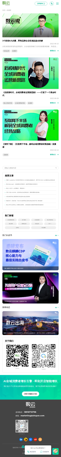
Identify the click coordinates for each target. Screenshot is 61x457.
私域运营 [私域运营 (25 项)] (37, 223)
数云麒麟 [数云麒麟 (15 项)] (44, 227)
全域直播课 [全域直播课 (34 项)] (37, 219)
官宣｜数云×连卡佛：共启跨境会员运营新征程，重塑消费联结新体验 (22, 192)
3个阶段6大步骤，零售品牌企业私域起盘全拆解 (22, 41)
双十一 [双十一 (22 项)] (50, 223)
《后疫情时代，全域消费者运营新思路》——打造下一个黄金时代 (29, 93)
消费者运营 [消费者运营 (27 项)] (24, 223)
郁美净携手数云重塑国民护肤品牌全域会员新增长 (18, 196)
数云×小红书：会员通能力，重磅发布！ (15, 188)
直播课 (14, 51)
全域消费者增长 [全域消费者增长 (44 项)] (11, 219)
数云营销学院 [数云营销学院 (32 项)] (50, 219)
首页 (3, 10)
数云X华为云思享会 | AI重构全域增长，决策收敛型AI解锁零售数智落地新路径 (24, 204)
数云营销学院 (8, 103)
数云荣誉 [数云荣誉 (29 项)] (11, 223)
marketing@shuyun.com (32, 416)
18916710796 (30, 412)
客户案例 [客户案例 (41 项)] (24, 219)
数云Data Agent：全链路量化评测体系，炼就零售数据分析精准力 (22, 184)
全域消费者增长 (20, 103)
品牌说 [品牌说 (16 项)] (17, 227)
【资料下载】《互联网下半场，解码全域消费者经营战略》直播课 (29, 145)
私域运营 (6, 51)
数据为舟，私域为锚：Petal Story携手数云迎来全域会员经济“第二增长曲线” (24, 200)
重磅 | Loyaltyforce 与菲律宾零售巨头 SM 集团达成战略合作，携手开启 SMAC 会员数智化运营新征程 (30, 180)
